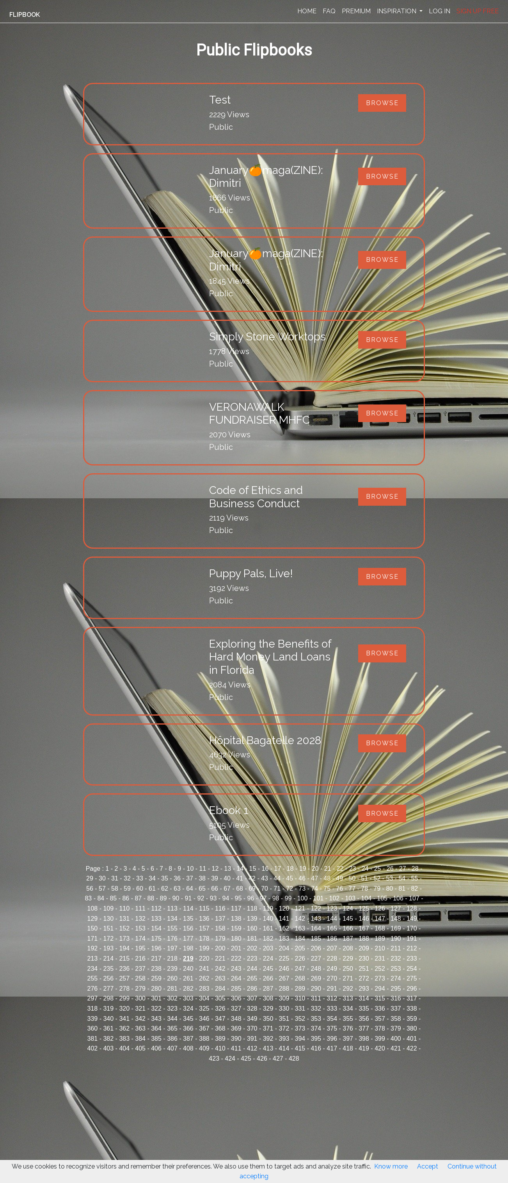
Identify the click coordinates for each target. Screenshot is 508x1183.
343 (156, 1018)
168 (380, 928)
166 (348, 928)
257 (124, 978)
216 (140, 958)
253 (396, 968)
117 (236, 908)
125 (364, 908)
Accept (427, 1166)
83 (88, 898)
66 (214, 888)
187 (348, 938)
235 (108, 968)
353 (316, 1018)
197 (172, 948)
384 (140, 1038)
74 (314, 888)
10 (190, 868)
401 (412, 1038)
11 (202, 868)
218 (172, 958)
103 (350, 898)
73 (302, 888)
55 (414, 878)
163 (300, 928)
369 (236, 1028)
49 (339, 878)
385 (156, 1038)
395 (316, 1038)
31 (114, 878)
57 (102, 888)
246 (284, 968)
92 (200, 898)
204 (284, 948)
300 (140, 998)
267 (284, 978)
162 (284, 928)
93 (213, 898)
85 (113, 898)
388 (204, 1038)
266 (268, 978)
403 (108, 1048)
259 (156, 978)
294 (380, 988)
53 (389, 878)
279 (140, 988)
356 (364, 1018)
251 (364, 968)
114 (188, 908)
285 (236, 988)
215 (124, 958)
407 (172, 1048)
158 (220, 928)
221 (220, 958)
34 (152, 878)
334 (348, 1008)
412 (252, 1048)
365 (172, 1028)
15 (252, 868)
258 (140, 978)
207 (332, 948)
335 (364, 1008)
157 (204, 928)
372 (284, 1028)
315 (380, 998)
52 (376, 878)
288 (284, 988)
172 (108, 938)
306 (236, 998)
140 (268, 918)
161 (268, 928)
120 (284, 908)
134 (172, 918)
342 (140, 1018)
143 (316, 918)
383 (124, 1038)
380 (412, 1028)
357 (380, 1018)
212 (412, 948)
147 (380, 918)
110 (124, 908)
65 (202, 888)
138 (236, 918)
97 (263, 898)
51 (364, 878)
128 (412, 908)
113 (172, 908)
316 (396, 998)
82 (414, 888)
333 (332, 1008)
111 (140, 908)
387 (188, 1038)
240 (188, 968)
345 (188, 1018)
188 (364, 938)
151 (108, 928)
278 (124, 988)
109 (108, 908)
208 (348, 948)
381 (92, 1038)
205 (300, 948)
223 (252, 958)
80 (389, 888)
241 (204, 968)
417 (332, 1048)
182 (268, 938)
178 (204, 938)
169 (396, 928)
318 (92, 1008)
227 (316, 958)
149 (412, 918)
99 (288, 898)
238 (156, 968)
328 (252, 1008)
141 (284, 918)
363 (140, 1028)
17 (277, 868)
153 (140, 928)
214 (108, 958)
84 (100, 898)
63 (177, 888)
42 (252, 878)
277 (108, 988)
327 (236, 1008)
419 (364, 1048)
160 (252, 928)
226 (300, 958)
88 (150, 898)
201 (236, 948)
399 (380, 1038)
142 (300, 918)
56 (89, 888)
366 (188, 1028)
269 (316, 978)
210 (380, 948)
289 (300, 988)
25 (377, 868)
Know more (391, 1166)
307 (252, 998)
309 (284, 998)
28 (415, 868)
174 (140, 938)
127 (396, 908)
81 (401, 888)
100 (302, 898)
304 (204, 998)
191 (412, 938)
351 (284, 1018)
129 (92, 918)
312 (332, 998)
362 (124, 1028)
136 (204, 918)
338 (412, 1008)
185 (316, 938)
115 (204, 908)
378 (380, 1028)
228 (332, 958)
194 (124, 948)
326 (220, 1008)
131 (124, 918)
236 (124, 968)
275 (412, 978)
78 (364, 888)
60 (139, 888)
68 (239, 888)
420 (380, 1048)
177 (188, 938)
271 (348, 978)
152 (124, 928)
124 (348, 908)
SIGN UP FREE (477, 11)
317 (412, 998)
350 (268, 1018)
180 (236, 938)
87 (138, 898)
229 (348, 958)
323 (172, 1008)
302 (172, 998)
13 (227, 868)
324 (188, 1008)
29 (89, 878)
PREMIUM (356, 11)
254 (412, 968)
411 (236, 1048)
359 (412, 1018)
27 (402, 868)
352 (300, 1018)
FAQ (329, 11)
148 (396, 918)
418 (348, 1048)
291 (332, 988)
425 (246, 1058)
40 (227, 878)
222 (236, 958)
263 (220, 978)
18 (290, 868)
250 (348, 968)
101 (318, 898)
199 (204, 948)
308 (268, 998)
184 (300, 938)
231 (380, 958)
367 (204, 1028)
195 (140, 948)
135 (188, 918)
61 (152, 888)
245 (268, 968)
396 (332, 1038)
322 (156, 1008)
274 (396, 978)
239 (172, 968)
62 (164, 888)
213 (92, 958)
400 (396, 1038)
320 (124, 1008)
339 (92, 1018)
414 (284, 1048)
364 (156, 1028)
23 (352, 868)
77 (351, 888)
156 (188, 928)
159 (236, 928)
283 (204, 988)
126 (380, 908)
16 (265, 868)
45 (289, 878)
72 (289, 888)
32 (127, 878)
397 (348, 1038)
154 (156, 928)
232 (396, 958)
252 (380, 968)
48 (326, 878)
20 (315, 868)
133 (156, 918)
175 (156, 938)
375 (332, 1028)
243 (236, 968)
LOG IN (439, 11)
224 (268, 958)
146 (364, 918)
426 (262, 1058)
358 (396, 1018)
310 (300, 998)
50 (351, 878)
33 (139, 878)
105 (382, 898)
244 (252, 968)
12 (215, 868)
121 (300, 908)
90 (175, 898)
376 (348, 1028)
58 (114, 888)
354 (332, 1018)
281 (172, 988)
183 (284, 938)
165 (332, 928)
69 (252, 888)
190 (396, 938)
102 (334, 898)
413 (268, 1048)
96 (250, 898)
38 (202, 878)
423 (214, 1058)
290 (316, 988)
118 (252, 908)
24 (365, 868)
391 (252, 1038)
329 (268, 1008)
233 (412, 958)
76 (339, 888)
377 (364, 1028)
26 (390, 868)
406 (156, 1048)
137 (220, 918)
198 (188, 948)
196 (156, 948)
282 (188, 988)
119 (268, 908)
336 (380, 1008)
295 (396, 988)
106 (398, 898)
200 (220, 948)
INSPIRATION (397, 11)
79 (376, 888)
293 (364, 988)
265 (252, 978)
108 (92, 908)
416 (316, 1048)
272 (364, 978)
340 (108, 1018)
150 (92, 928)
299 (124, 998)
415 (300, 1048)
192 (92, 948)
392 (268, 1038)
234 (92, 968)
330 (284, 1008)
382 (108, 1038)
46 (302, 878)
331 (300, 1008)
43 (264, 878)
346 (204, 1018)
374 (316, 1028)
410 (220, 1048)
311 (316, 998)
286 (252, 988)
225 (284, 958)
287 (268, 988)
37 (189, 878)
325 (204, 1008)
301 (156, 998)
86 (125, 898)
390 (236, 1038)
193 (108, 948)
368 (220, 1028)
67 (227, 888)
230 (364, 958)
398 (364, 1038)
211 (396, 948)
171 (92, 938)
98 (275, 898)
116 (220, 908)
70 (264, 888)
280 (156, 988)
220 (204, 958)
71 (277, 888)
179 (220, 938)
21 (327, 868)
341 (124, 1018)
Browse (382, 103)
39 (214, 878)
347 (220, 1018)
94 (225, 898)
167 (364, 928)
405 (140, 1048)
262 (204, 978)
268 (300, 978)
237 (140, 968)
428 (294, 1058)
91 (188, 898)
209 (364, 948)
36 (177, 878)
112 (156, 908)
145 (348, 918)
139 (252, 918)
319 (108, 1008)
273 (380, 978)
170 (412, 928)
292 (348, 988)
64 (189, 888)
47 (314, 878)
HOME (306, 11)
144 (332, 918)
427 (278, 1058)
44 (277, 878)
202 (252, 948)
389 (220, 1038)
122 (316, 908)
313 (348, 998)
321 (140, 1008)
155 (172, 928)
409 (204, 1048)
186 (332, 938)
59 (127, 888)
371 (268, 1028)
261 (188, 978)
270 (332, 978)
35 (164, 878)
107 (414, 898)
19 (302, 868)
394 (300, 1038)
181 (252, 938)
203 (268, 948)
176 (172, 938)
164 (316, 928)
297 (92, 998)
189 (380, 938)
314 (364, 998)
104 (366, 898)
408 (188, 1048)
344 (172, 1018)
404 (124, 1048)
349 (252, 1018)
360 (92, 1028)
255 (92, 978)
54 (401, 878)
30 (102, 878)
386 (172, 1038)
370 (252, 1028)
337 (396, 1008)
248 (316, 968)
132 (140, 918)
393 (284, 1038)
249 (332, 968)
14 (240, 868)
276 (92, 988)
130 (108, 918)
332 (316, 1008)
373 (300, 1028)
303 (188, 998)
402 (92, 1048)
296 (412, 988)
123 (332, 908)
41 (239, 878)
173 (124, 938)
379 (396, 1028)
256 (108, 978)
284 (220, 988)
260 (172, 978)
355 (348, 1018)
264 (236, 978)
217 (156, 958)
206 (316, 948)
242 (220, 968)
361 (108, 1028)
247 (300, 968)
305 (220, 998)
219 (188, 958)
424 (230, 1058)
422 (412, 1048)
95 (238, 898)
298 (108, 998)
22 (340, 868)
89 (163, 898)
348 (236, 1018)
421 (396, 1048)
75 (326, 888)
